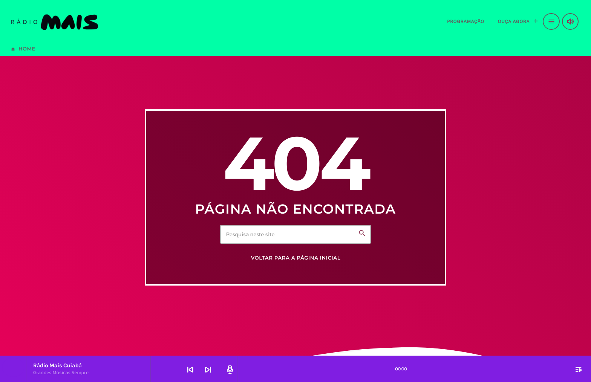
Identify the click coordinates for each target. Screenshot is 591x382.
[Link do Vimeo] (54, 21)
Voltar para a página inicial (296, 258)
